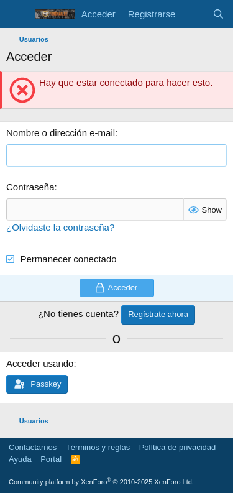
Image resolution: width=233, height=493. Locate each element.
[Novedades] (193, 13)
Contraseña (30, 187)
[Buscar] (218, 13)
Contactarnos (33, 447)
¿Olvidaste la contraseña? (60, 227)
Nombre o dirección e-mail (60, 132)
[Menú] (17, 14)
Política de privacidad (177, 447)
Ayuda (20, 459)
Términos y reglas (98, 447)
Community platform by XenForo (101, 482)
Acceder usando (39, 363)
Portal (51, 459)
